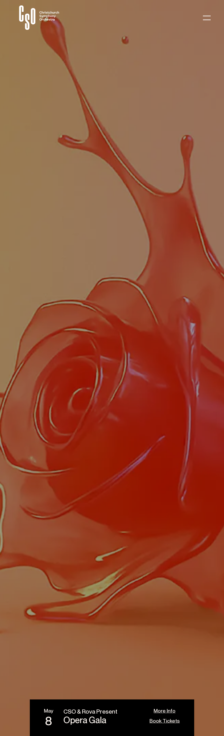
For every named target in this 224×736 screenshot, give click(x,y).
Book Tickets (165, 721)
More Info (164, 711)
